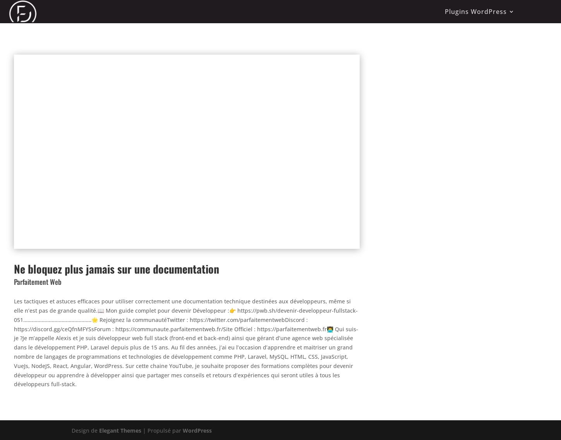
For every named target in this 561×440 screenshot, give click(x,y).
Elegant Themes (120, 430)
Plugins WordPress (476, 11)
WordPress (197, 430)
